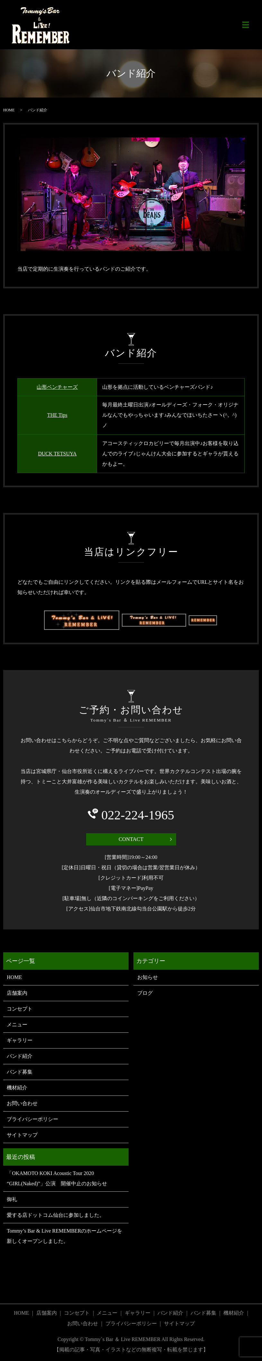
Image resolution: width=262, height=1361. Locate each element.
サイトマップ (22, 1136)
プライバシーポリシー (32, 1120)
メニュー (17, 1025)
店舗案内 (17, 994)
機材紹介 (17, 1088)
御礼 (12, 1200)
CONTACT (131, 839)
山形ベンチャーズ (57, 387)
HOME (8, 110)
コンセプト (19, 1009)
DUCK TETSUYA (57, 453)
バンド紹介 (19, 1057)
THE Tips (57, 415)
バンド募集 (19, 1073)
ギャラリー (19, 1041)
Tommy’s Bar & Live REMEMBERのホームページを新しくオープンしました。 (64, 1237)
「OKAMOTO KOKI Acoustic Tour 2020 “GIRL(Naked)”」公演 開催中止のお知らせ (57, 1179)
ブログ (145, 994)
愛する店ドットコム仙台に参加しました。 (55, 1216)
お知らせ (147, 978)
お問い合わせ (22, 1104)
